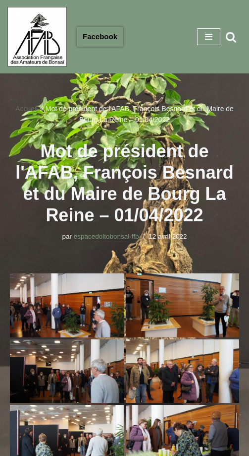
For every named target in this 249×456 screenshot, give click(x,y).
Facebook (100, 36)
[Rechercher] (231, 37)
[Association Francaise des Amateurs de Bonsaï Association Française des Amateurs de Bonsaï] (37, 36)
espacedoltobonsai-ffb (106, 236)
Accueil (26, 109)
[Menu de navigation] (208, 36)
